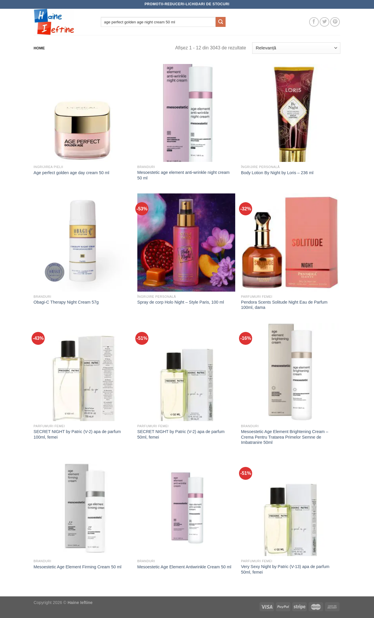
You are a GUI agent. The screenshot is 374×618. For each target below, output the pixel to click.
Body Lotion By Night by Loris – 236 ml (277, 172)
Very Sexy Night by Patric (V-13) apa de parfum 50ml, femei (285, 569)
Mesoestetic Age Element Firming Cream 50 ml (78, 567)
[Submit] (221, 22)
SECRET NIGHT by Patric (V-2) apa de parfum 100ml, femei (77, 434)
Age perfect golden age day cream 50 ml (71, 172)
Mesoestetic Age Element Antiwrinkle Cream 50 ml (184, 567)
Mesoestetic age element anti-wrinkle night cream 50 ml (183, 175)
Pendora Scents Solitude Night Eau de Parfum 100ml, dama (284, 305)
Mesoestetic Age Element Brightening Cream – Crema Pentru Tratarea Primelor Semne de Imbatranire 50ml (284, 437)
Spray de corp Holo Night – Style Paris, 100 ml (180, 302)
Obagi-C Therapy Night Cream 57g (66, 302)
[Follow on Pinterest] (335, 22)
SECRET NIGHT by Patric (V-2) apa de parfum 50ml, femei (181, 434)
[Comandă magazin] (296, 48)
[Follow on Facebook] (314, 22)
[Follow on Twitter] (324, 22)
